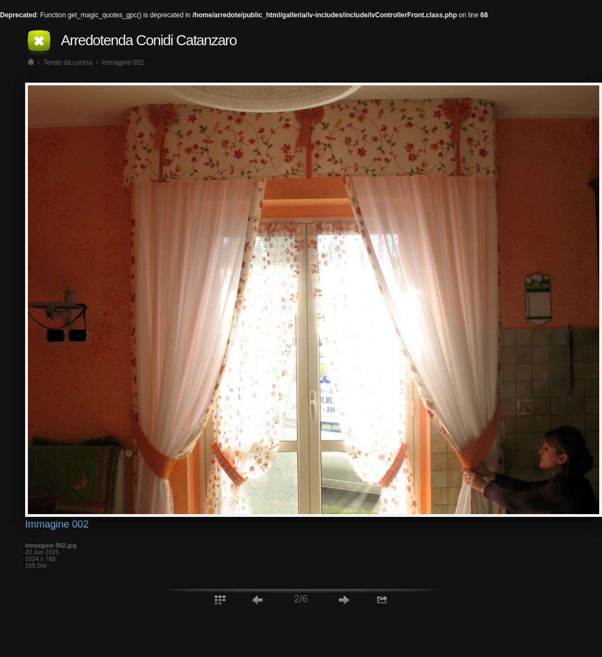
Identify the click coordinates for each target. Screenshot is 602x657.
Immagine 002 (123, 62)
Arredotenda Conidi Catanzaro (149, 40)
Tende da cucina (68, 62)
